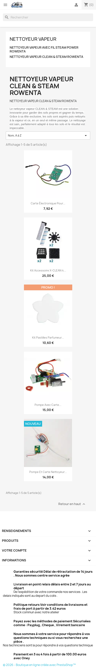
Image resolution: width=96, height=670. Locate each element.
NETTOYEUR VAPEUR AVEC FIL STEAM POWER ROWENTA (44, 49)
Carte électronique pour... (48, 203)
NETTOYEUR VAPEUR (33, 39)
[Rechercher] (48, 17)
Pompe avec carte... (48, 405)
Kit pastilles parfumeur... (48, 337)
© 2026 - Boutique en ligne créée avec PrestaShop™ (39, 665)
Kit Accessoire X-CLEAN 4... (48, 270)
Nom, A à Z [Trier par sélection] (48, 135)
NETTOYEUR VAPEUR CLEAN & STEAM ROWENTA (46, 57)
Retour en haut (72, 504)
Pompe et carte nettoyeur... (48, 472)
